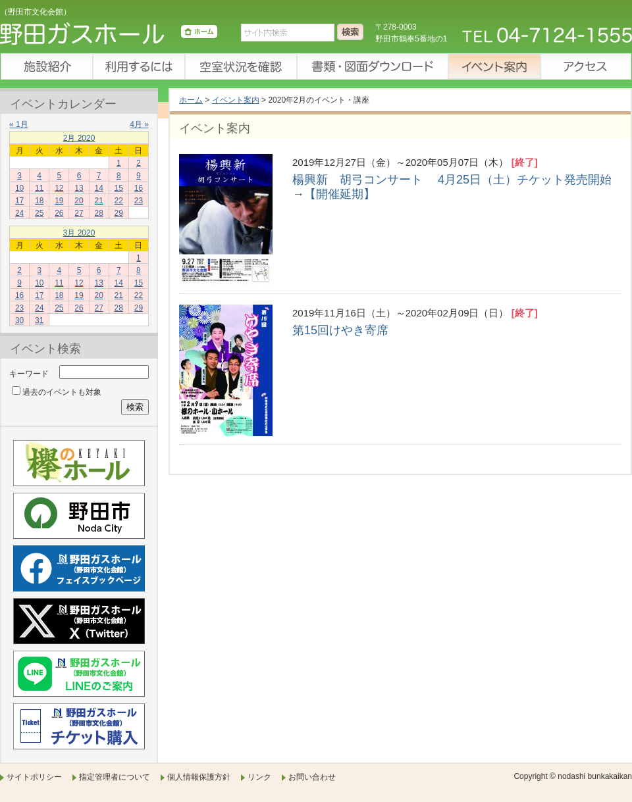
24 (19, 213)
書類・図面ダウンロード (372, 66)
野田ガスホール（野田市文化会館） (108, 36)
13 (78, 188)
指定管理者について (114, 777)
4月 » (139, 124)
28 (98, 213)
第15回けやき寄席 (346, 330)
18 (39, 200)
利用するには (138, 66)
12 (59, 188)
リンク (259, 777)
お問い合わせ (312, 777)
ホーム (191, 100)
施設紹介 (46, 66)
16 (138, 188)
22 (119, 200)
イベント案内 (494, 66)
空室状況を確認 (240, 66)
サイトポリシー (34, 777)
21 (98, 200)
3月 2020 (79, 233)
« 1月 (18, 124)
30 (19, 320)
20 (78, 200)
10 (19, 188)
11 (39, 188)
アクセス (586, 66)
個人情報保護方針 (198, 777)
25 (39, 213)
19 (59, 200)
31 (39, 320)
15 (119, 188)
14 (98, 188)
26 (59, 213)
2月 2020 (79, 138)
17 (19, 200)
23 (138, 200)
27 (78, 213)
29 (119, 213)
